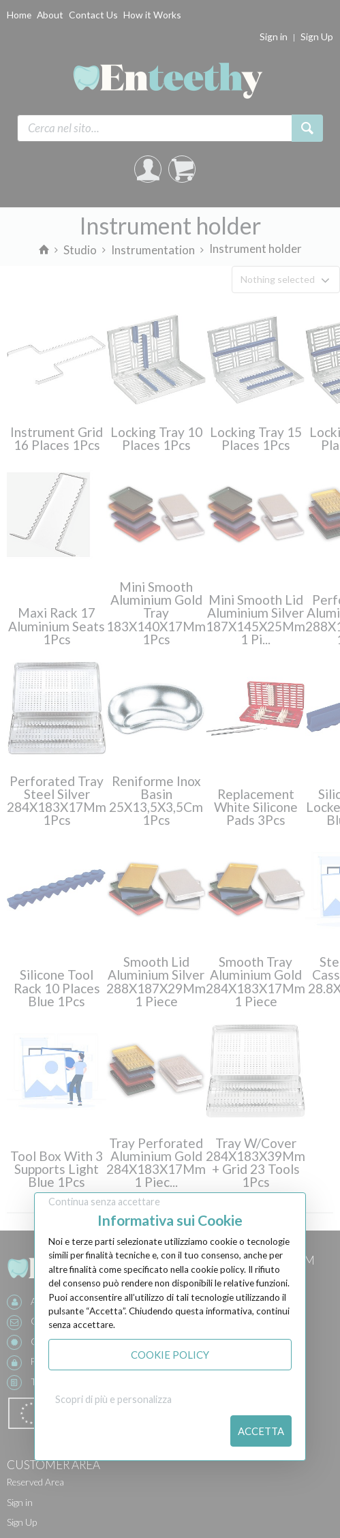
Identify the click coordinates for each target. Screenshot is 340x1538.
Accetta (261, 1431)
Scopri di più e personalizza (113, 1399)
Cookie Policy (170, 1354)
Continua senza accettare (104, 1201)
